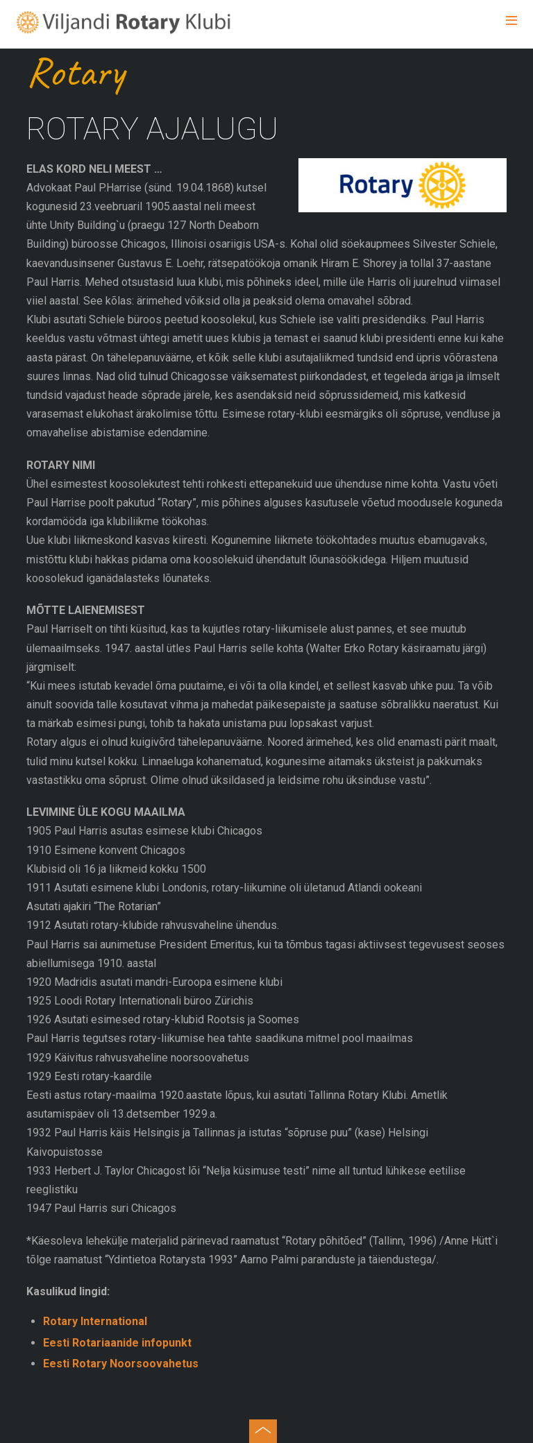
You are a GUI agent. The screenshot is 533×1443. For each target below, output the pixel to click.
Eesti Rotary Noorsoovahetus (120, 1363)
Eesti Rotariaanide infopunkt (117, 1342)
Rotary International (95, 1321)
